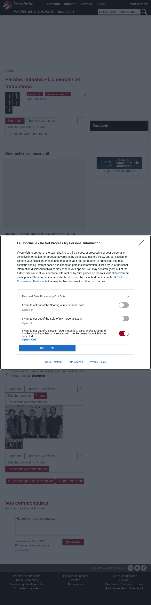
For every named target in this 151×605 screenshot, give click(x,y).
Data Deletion (53, 362)
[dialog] (75, 302)
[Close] (143, 243)
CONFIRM (47, 348)
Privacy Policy (97, 362)
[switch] (124, 305)
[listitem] (75, 296)
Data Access (75, 362)
